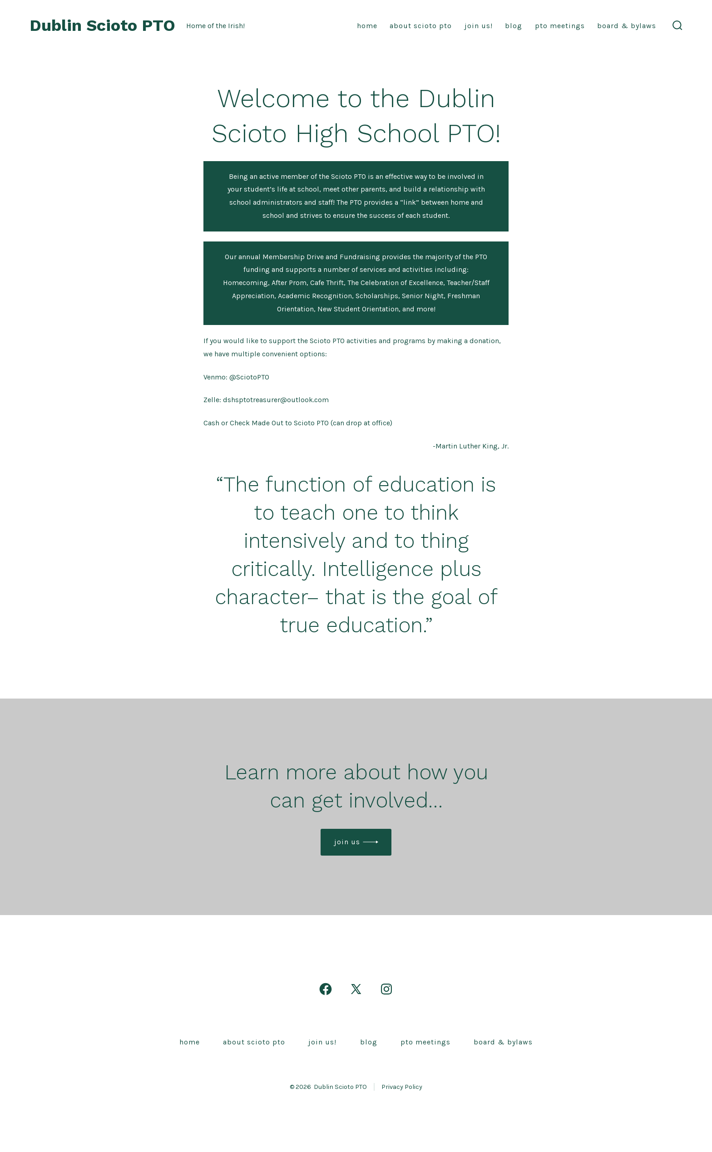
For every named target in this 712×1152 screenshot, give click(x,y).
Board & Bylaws (626, 25)
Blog (513, 25)
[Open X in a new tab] (356, 989)
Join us (347, 841)
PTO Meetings (560, 25)
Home (367, 25)
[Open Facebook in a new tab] (325, 989)
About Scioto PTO (421, 25)
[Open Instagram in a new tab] (386, 989)
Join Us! (479, 25)
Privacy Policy (401, 1087)
